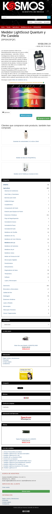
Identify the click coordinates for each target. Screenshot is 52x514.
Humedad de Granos (10, 222)
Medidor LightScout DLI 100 (12, 455)
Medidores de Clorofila (11, 232)
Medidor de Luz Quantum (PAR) (13, 457)
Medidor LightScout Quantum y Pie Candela (16, 466)
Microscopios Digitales (11, 260)
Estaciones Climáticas (11, 215)
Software (7, 277)
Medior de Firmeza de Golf (12, 256)
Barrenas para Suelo (10, 197)
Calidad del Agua (9, 201)
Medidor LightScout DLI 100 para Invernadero (16, 453)
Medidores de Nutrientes (11, 246)
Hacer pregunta (26, 115)
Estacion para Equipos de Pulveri (14, 211)
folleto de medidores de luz (19, 80)
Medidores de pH (9, 249)
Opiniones (6, 112)
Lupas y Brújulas (7, 303)
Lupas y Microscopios (11, 280)
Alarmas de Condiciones (11, 191)
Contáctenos (6, 363)
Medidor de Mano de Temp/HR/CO (26, 157)
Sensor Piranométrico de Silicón (13, 452)
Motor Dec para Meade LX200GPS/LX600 (26, 345)
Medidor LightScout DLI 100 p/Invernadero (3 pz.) (17, 460)
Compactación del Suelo (11, 208)
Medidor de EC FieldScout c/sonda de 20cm (26, 174)
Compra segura (7, 362)
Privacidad (6, 360)
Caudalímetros (9, 204)
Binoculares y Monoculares (10, 289)
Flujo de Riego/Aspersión (11, 218)
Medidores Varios (9, 253)
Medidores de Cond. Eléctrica (13, 239)
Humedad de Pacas (10, 225)
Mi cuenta (47, 22)
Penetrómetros (9, 263)
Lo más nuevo (7, 331)
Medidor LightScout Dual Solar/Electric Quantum (17, 462)
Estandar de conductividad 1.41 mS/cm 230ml (26, 141)
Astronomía (6, 285)
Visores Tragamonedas (9, 313)
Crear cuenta (5, 487)
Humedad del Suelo (10, 229)
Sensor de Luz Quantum (11, 459)
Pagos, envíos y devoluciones (11, 358)
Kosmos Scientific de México (31, 507)
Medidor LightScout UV (10, 468)
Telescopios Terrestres (9, 310)
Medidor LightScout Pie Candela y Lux (14, 464)
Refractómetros (9, 266)
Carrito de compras (8, 403)
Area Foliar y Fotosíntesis (12, 194)
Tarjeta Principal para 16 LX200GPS (26, 439)
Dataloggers (6, 296)
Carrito (30, 22)
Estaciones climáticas (9, 299)
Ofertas (5, 424)
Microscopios (7, 306)
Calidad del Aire (7, 292)
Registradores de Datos (11, 270)
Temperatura (8, 273)
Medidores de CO (10, 235)
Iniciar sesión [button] (26, 491)
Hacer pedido (38, 22)
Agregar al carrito (44, 118)
